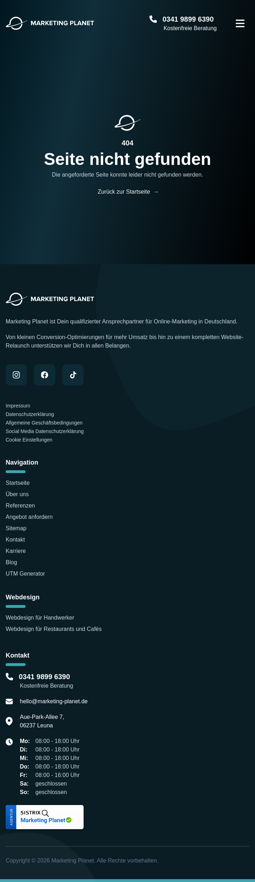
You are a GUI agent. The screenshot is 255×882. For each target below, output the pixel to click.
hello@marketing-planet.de (53, 701)
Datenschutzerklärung (30, 414)
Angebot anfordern (29, 517)
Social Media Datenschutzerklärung (45, 431)
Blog (11, 562)
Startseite (18, 483)
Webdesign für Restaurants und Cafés (54, 629)
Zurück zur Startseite (127, 192)
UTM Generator (25, 574)
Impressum (19, 406)
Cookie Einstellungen (29, 440)
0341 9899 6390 (189, 19)
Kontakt (15, 540)
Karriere (16, 551)
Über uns (17, 494)
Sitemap (16, 528)
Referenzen (21, 506)
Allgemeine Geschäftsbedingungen (44, 423)
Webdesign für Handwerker (40, 618)
